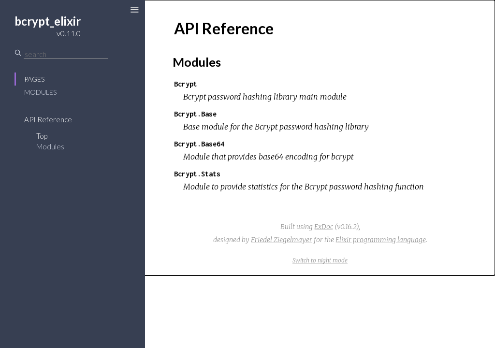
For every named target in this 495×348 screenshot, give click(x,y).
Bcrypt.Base (195, 114)
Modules (40, 92)
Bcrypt (185, 84)
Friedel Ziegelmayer (281, 239)
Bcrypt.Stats (197, 174)
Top (41, 135)
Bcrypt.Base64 (199, 144)
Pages (34, 79)
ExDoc (323, 226)
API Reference (48, 119)
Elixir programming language (380, 239)
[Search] (66, 54)
